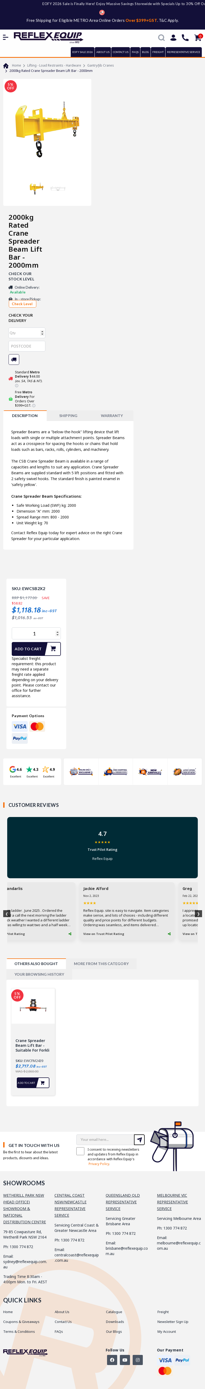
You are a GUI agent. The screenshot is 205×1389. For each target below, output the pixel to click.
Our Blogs (114, 1331)
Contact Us (63, 1321)
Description (25, 415)
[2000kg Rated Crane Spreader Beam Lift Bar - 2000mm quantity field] (36, 633)
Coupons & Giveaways (21, 1321)
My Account (166, 1331)
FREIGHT (158, 52)
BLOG (145, 52)
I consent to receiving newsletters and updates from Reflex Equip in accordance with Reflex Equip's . (107, 1156)
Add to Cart (37, 649)
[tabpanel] (33, 1042)
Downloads (115, 1321)
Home (8, 1311)
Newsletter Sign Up (172, 1321)
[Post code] (27, 346)
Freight (163, 1311)
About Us (62, 1311)
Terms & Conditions (19, 1331)
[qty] (27, 333)
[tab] (25, 415)
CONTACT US (120, 52)
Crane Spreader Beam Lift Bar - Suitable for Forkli (32, 1045)
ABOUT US (102, 52)
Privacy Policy (99, 1164)
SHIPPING (68, 415)
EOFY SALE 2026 (82, 52)
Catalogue (114, 1311)
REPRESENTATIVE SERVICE (183, 52)
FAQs (135, 52)
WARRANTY (112, 415)
